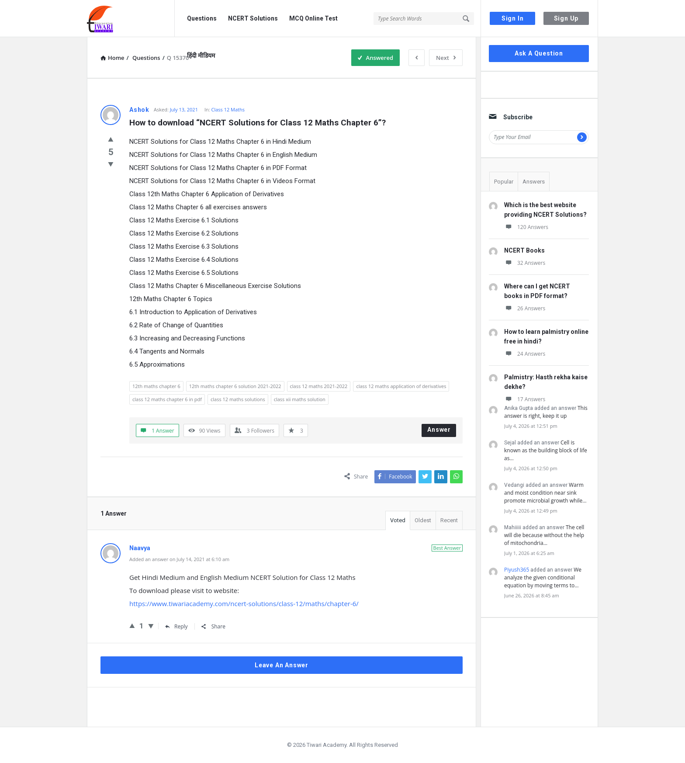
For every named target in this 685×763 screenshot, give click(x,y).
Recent (449, 520)
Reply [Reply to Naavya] (176, 626)
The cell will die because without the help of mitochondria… (544, 535)
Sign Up (566, 18)
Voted (397, 520)
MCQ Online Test (313, 18)
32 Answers (524, 263)
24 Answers (524, 353)
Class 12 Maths (228, 109)
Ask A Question (539, 53)
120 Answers (526, 227)
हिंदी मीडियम (201, 55)
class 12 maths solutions (238, 399)
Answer (439, 429)
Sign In (513, 18)
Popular (503, 181)
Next (446, 58)
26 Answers (524, 308)
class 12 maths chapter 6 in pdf (167, 399)
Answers (533, 181)
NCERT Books (524, 250)
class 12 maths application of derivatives (401, 386)
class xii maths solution (299, 399)
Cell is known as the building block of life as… (545, 450)
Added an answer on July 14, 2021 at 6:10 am (179, 559)
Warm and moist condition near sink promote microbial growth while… (545, 492)
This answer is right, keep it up (546, 412)
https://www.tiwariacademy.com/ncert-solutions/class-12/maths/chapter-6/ (244, 603)
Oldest (423, 520)
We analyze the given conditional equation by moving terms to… (542, 577)
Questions (202, 18)
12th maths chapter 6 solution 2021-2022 (235, 386)
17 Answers (524, 399)
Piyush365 (516, 569)
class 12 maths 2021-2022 (319, 386)
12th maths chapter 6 (156, 386)
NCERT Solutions (253, 18)
